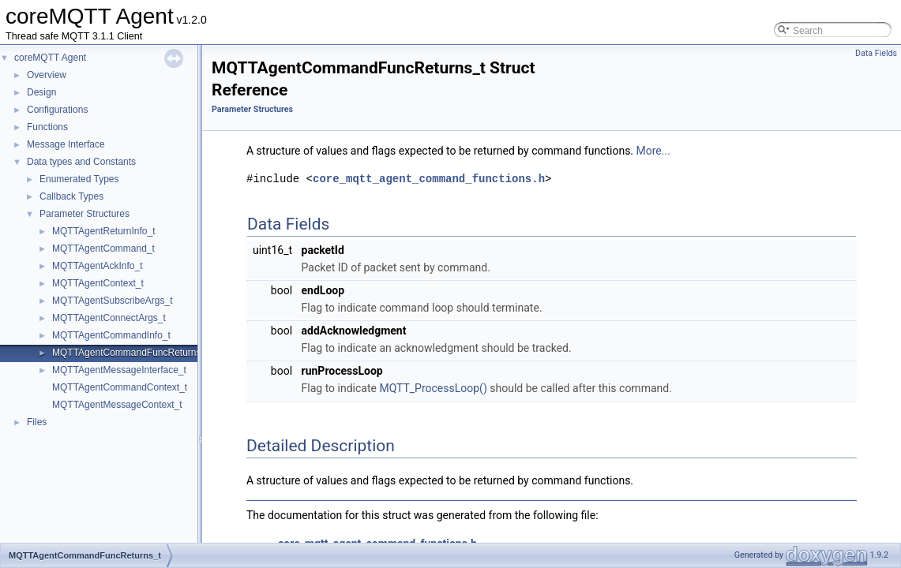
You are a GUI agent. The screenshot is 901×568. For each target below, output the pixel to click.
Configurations (57, 109)
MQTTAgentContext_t (98, 283)
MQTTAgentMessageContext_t (117, 404)
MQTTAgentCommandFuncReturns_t (130, 352)
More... (653, 150)
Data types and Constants (81, 161)
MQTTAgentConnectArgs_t (109, 317)
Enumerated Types (79, 179)
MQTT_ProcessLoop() (432, 388)
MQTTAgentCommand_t (103, 248)
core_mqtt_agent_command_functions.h (429, 178)
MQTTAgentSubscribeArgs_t (112, 300)
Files (37, 422)
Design (41, 92)
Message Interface (66, 144)
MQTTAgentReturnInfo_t (104, 231)
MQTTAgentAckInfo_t (97, 265)
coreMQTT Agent (50, 57)
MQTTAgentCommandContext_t (119, 387)
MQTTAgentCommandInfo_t (111, 335)
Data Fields (876, 53)
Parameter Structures (84, 213)
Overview (46, 74)
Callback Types (71, 196)
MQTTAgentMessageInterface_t (119, 370)
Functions (47, 127)
